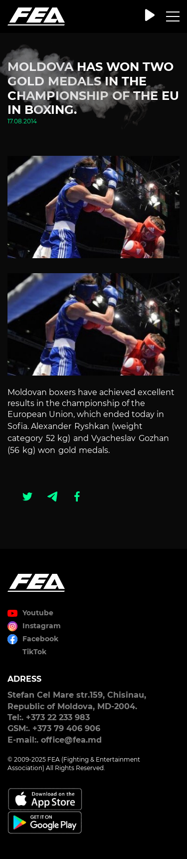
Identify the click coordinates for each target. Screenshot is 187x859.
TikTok (34, 651)
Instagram (41, 625)
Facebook (40, 638)
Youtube (37, 612)
